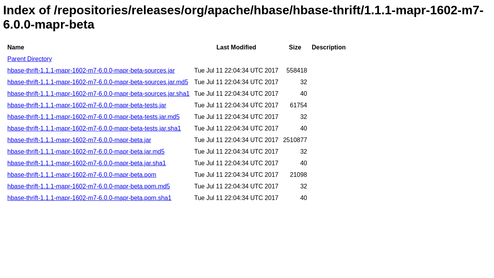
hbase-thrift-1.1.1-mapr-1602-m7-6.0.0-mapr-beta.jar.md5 (85, 151)
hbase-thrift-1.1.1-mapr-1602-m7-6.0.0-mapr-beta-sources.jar (91, 70)
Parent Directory (29, 59)
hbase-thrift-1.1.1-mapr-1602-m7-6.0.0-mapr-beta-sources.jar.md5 (97, 82)
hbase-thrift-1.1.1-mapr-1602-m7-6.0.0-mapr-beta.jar (79, 140)
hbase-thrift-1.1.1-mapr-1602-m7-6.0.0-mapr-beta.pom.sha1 (89, 198)
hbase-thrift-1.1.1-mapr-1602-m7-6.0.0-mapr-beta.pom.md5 (88, 186)
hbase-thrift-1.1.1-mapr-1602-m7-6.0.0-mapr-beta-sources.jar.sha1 (98, 93)
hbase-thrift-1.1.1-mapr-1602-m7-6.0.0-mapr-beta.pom (81, 174)
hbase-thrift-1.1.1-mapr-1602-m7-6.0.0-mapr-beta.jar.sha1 (86, 163)
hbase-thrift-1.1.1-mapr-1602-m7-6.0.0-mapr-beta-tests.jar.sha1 (94, 128)
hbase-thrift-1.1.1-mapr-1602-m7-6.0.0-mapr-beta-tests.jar (86, 105)
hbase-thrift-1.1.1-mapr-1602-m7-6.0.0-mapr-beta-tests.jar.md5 (93, 117)
